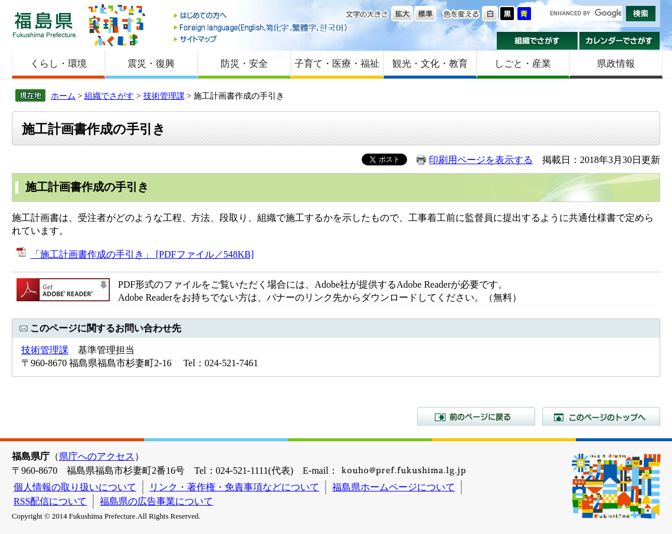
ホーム (63, 95)
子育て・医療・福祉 (336, 63)
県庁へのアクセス (97, 456)
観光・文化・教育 (430, 63)
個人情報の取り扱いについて (75, 487)
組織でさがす (537, 41)
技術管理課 (164, 95)
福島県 (44, 24)
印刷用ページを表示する (481, 160)
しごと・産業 (522, 63)
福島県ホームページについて (393, 487)
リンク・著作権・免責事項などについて (234, 487)
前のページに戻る (476, 416)
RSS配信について (50, 501)
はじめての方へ (261, 16)
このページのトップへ (601, 416)
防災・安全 (244, 63)
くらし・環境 (58, 63)
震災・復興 (151, 63)
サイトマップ (261, 38)
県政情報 (616, 63)
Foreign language (261, 27)
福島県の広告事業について (156, 501)
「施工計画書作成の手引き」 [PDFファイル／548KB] (142, 254)
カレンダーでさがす (619, 41)
